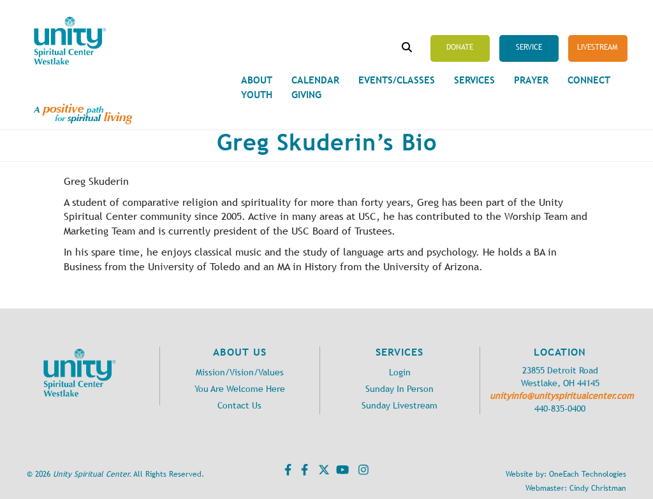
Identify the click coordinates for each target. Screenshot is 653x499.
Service (529, 47)
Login (400, 372)
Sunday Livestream (399, 405)
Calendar (315, 80)
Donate (459, 47)
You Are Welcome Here (239, 389)
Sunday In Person (399, 389)
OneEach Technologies (587, 474)
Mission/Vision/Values (240, 372)
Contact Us (239, 405)
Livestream (597, 47)
